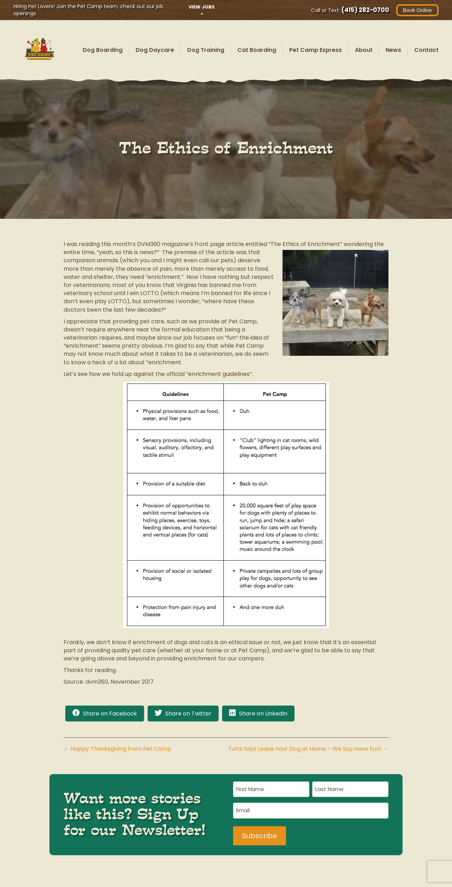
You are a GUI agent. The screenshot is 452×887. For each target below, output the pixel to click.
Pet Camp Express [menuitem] (315, 50)
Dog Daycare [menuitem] (155, 50)
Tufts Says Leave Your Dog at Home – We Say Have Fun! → (308, 749)
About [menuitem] (364, 50)
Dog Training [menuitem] (205, 50)
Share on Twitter (188, 713)
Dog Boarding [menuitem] (103, 50)
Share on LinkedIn (263, 713)
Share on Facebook (110, 713)
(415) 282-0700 (364, 10)
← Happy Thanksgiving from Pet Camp (117, 749)
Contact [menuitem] (426, 50)
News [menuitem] (393, 50)
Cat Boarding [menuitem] (256, 50)
